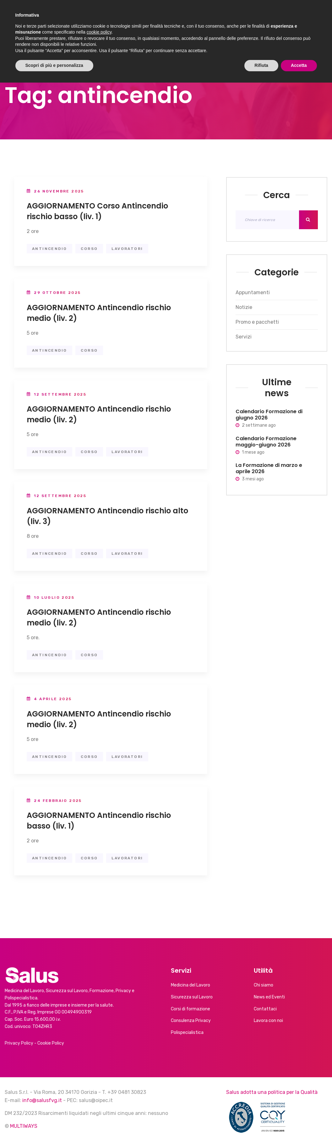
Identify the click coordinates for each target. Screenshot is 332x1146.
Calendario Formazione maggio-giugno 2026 (266, 441)
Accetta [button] (299, 1128)
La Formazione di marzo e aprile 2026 (269, 468)
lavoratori (127, 248)
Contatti (294, 18)
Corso (89, 248)
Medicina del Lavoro (190, 985)
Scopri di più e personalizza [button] (54, 1128)
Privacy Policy (19, 1043)
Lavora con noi (268, 1020)
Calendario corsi (248, 18)
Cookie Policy (50, 1043)
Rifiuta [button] (261, 1128)
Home (81, 18)
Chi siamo (110, 18)
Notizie (244, 307)
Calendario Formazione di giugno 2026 (269, 414)
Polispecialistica (187, 1032)
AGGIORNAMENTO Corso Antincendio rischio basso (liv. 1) (97, 211)
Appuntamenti (253, 292)
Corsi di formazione (190, 1009)
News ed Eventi (193, 18)
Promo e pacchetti (257, 322)
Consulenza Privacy (191, 1020)
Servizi (148, 18)
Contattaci (265, 1009)
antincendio (49, 248)
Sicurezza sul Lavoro (192, 997)
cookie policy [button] (99, 1095)
